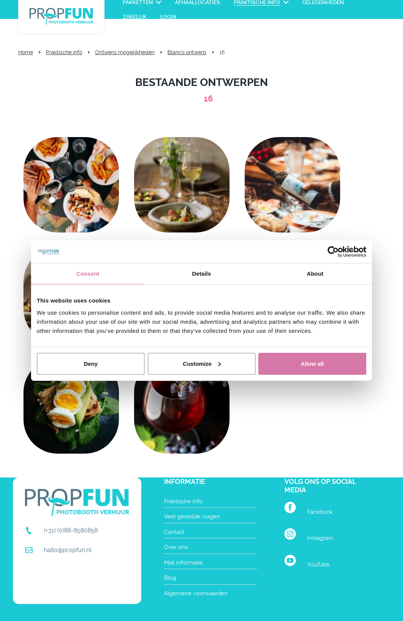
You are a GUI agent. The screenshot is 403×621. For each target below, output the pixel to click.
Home (25, 52)
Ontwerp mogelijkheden (125, 52)
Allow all (312, 363)
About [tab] (315, 273)
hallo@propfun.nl (67, 550)
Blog (170, 577)
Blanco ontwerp (186, 52)
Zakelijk (135, 17)
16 (222, 52)
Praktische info (64, 52)
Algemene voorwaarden (196, 593)
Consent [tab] (88, 273)
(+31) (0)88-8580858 (71, 530)
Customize (202, 363)
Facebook (320, 512)
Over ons (175, 547)
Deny (91, 363)
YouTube (318, 564)
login (168, 17)
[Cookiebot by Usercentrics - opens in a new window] (333, 251)
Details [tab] (201, 273)
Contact (174, 532)
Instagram (320, 538)
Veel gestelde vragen (192, 516)
